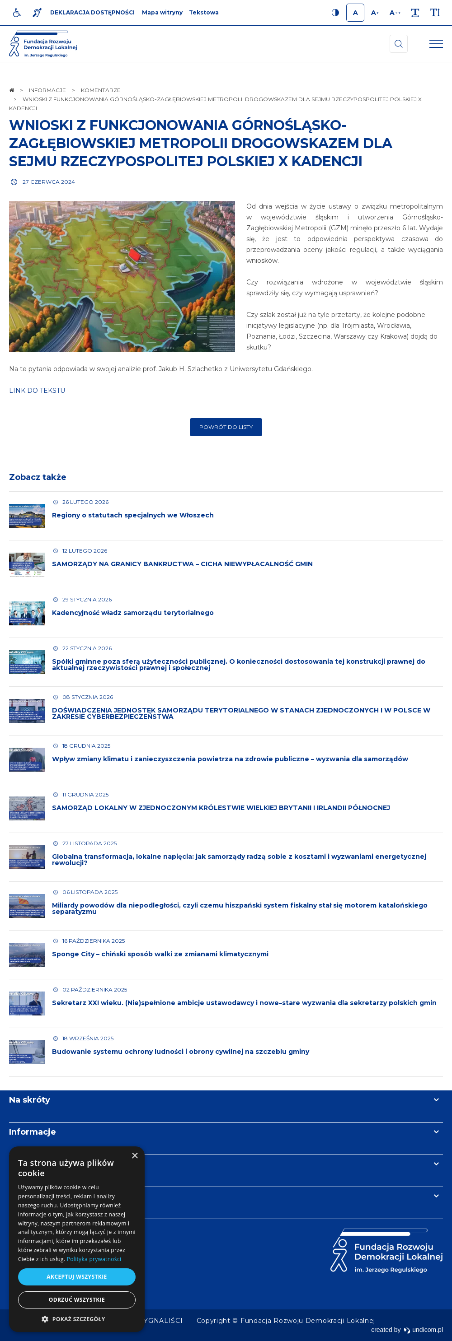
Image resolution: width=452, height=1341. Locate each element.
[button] (77, 1318)
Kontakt (26, 1196)
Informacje (32, 1132)
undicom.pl (423, 1329)
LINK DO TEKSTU (38, 390)
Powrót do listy (226, 427)
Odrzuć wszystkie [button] (77, 1300)
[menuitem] (161, 1320)
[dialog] (77, 1239)
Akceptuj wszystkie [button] (77, 1276)
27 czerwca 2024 (49, 181)
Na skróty (29, 1100)
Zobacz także (37, 477)
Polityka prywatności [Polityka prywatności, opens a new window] (94, 1259)
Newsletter (33, 1164)
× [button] (134, 1156)
